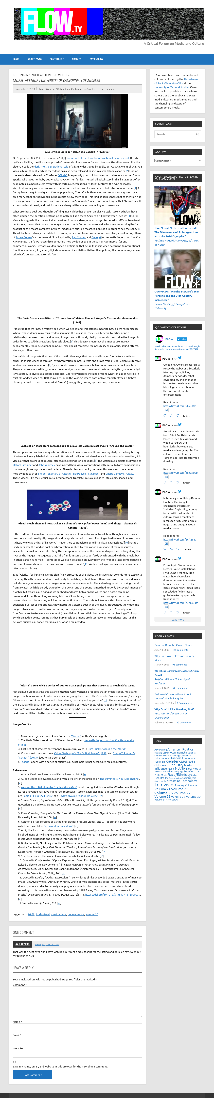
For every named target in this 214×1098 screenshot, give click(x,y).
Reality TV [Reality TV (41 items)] (161, 777)
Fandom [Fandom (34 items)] (176, 758)
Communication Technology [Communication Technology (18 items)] (167, 755)
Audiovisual (43, 914)
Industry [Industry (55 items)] (176, 765)
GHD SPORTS (22, 944)
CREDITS (76, 59)
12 (105, 700)
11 (86, 564)
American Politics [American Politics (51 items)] (180, 749)
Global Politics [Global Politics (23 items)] (162, 765)
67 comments (184, 702)
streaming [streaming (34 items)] (174, 780)
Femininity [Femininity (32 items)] (188, 758)
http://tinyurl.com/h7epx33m (180, 602)
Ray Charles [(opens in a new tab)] (79, 237)
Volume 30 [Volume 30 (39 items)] (193, 796)
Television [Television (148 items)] (165, 784)
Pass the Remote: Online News (172, 645)
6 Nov (174, 358)
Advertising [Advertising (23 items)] (160, 749)
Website (18, 1048)
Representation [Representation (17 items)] (175, 778)
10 (126, 542)
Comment (20, 984)
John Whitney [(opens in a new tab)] (46, 464)
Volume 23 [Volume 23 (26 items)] (191, 785)
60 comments (184, 722)
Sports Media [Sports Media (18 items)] (160, 781)
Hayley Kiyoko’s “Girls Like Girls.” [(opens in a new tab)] (78, 795)
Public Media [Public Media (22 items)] (160, 774)
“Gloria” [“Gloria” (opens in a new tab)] (25, 761)
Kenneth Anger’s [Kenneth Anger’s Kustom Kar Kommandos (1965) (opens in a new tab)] (94, 740)
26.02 (31, 914)
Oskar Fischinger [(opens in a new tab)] (23, 464)
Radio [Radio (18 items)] (194, 775)
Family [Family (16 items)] (167, 758)
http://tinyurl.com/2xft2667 (180, 539)
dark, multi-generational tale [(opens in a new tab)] (51, 166)
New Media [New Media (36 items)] (193, 768)
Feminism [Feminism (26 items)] (160, 761)
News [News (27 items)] (157, 771)
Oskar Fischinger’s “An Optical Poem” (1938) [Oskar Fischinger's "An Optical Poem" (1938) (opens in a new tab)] (80, 753)
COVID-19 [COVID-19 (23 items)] (186, 755)
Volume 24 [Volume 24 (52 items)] (162, 789)
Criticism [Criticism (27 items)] (159, 758)
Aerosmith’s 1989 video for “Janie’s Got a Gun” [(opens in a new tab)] (49, 787)
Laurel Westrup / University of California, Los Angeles (67, 88)
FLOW (166, 358)
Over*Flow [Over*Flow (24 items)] (167, 771)
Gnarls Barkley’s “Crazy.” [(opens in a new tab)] (120, 473)
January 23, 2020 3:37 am (47, 944)
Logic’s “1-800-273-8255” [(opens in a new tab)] (38, 795)
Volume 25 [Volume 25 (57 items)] (179, 789)
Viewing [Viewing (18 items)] (180, 785)
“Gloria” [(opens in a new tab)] (62, 175)
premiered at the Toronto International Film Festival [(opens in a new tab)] (97, 157)
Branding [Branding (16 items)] (158, 752)
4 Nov (174, 492)
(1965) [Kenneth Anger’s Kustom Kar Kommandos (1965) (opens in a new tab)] (22, 744)
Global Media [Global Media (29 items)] (187, 761)
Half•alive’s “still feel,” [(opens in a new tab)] (86, 473)
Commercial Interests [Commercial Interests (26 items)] (183, 752)
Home (16, 59)
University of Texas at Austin (171, 87)
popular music (76, 914)
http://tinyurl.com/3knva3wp (180, 472)
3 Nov (174, 559)
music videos (58, 914)
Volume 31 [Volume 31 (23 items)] (160, 799)
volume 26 (92, 914)
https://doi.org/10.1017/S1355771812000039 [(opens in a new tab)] (112, 894)
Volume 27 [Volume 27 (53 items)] (182, 793)
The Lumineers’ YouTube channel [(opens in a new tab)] (119, 778)
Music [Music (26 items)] (171, 768)
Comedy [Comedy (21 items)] (167, 752)
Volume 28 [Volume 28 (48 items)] (162, 796)
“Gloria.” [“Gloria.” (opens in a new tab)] (76, 736)
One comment (107, 88)
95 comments (179, 664)
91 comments (179, 688)
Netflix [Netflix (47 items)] (180, 768)
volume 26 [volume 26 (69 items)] (163, 792)
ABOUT (34, 59)
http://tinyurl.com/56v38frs (179, 405)
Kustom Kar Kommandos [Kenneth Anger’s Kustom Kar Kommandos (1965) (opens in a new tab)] (119, 740)
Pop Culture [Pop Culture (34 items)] (191, 771)
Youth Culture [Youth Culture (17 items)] (172, 799)
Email (17, 1035)
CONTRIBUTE (57, 59)
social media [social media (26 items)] (189, 777)
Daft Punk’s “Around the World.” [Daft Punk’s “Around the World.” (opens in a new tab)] (107, 748)
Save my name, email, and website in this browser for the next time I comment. (60, 1066)
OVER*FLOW (96, 59)
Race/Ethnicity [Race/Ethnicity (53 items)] (179, 774)
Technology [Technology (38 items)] (189, 780)
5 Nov (174, 425)
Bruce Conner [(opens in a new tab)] (24, 237)
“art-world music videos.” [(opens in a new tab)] (59, 825)
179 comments (180, 649)
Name (17, 1021)
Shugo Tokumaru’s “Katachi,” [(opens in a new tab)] (55, 473)
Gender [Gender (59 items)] (172, 761)
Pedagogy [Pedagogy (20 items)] (178, 771)
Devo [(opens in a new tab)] (95, 237)
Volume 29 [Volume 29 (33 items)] (178, 796)
